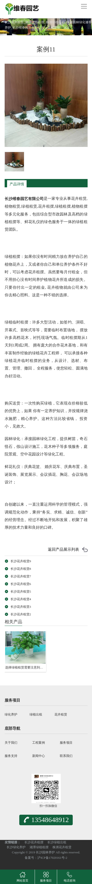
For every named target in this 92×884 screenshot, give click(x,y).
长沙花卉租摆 (33, 842)
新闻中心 (38, 756)
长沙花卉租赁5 (20, 591)
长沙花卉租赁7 (20, 576)
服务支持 (11, 756)
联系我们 (66, 756)
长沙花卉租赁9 (20, 561)
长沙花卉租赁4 (20, 599)
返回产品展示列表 (63, 549)
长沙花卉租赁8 (20, 569)
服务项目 (66, 742)
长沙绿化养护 (16, 847)
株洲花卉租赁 (62, 847)
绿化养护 (11, 714)
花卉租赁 (60, 714)
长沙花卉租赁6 (20, 584)
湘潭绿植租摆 (39, 847)
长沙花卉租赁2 (20, 614)
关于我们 (11, 742)
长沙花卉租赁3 (20, 607)
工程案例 (54, 27)
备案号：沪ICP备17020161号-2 (46, 858)
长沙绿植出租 (56, 842)
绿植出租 (36, 714)
